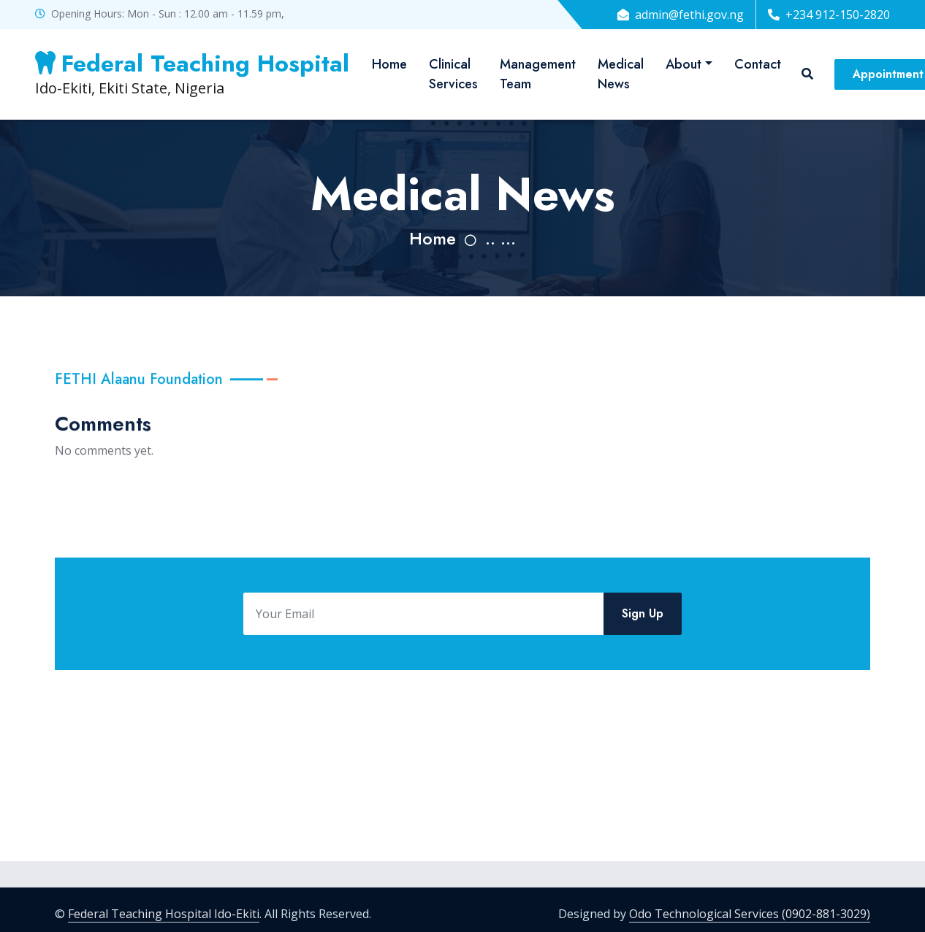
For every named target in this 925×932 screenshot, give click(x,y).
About (683, 64)
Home (389, 64)
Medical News (621, 74)
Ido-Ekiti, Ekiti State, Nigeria (192, 74)
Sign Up (642, 620)
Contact (757, 64)
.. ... (500, 238)
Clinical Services (453, 74)
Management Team (538, 74)
